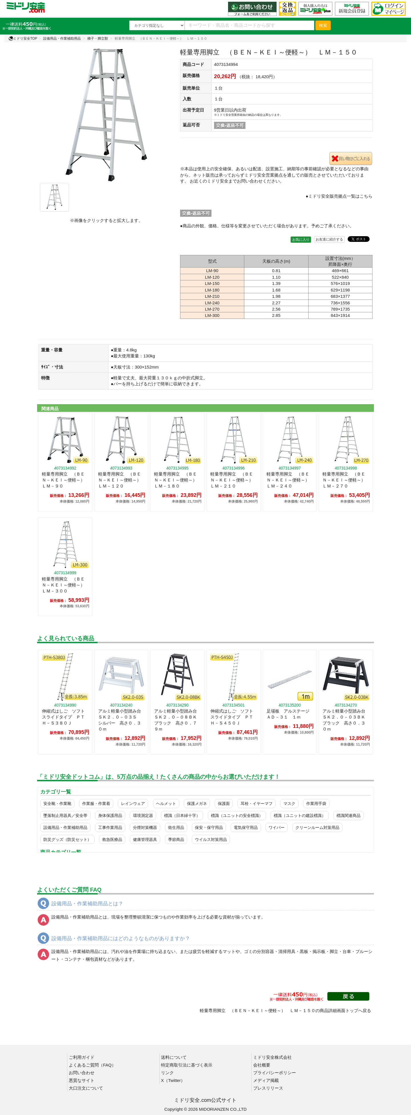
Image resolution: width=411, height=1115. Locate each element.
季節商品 (176, 839)
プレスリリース (268, 1088)
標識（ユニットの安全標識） (237, 815)
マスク (289, 803)
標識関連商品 (348, 815)
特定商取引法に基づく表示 (186, 1065)
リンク (167, 1072)
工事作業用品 (110, 827)
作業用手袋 (316, 803)
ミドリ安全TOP (23, 39)
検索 (323, 25)
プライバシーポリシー (274, 1072)
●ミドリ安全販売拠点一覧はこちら (339, 196)
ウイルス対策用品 (211, 839)
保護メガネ (197, 803)
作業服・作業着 (96, 803)
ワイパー (277, 827)
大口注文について (86, 1088)
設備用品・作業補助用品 (62, 39)
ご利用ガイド (81, 1057)
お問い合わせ (81, 1072)
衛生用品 (176, 827)
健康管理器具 (145, 839)
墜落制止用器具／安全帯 (65, 815)
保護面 (224, 803)
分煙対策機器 (145, 827)
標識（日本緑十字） (182, 815)
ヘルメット (166, 803)
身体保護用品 (110, 815)
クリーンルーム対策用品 (317, 827)
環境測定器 (143, 815)
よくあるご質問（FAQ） (92, 1065)
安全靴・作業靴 (57, 803)
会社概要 (261, 1065)
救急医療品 (112, 839)
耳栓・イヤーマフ (257, 803)
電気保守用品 (246, 827)
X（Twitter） (173, 1080)
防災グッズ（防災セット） (67, 839)
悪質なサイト (81, 1080)
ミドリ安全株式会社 (272, 1057)
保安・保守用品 (209, 827)
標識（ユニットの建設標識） (300, 815)
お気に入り (300, 240)
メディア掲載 (266, 1080)
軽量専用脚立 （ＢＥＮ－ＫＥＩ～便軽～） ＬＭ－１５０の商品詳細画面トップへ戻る (285, 1010)
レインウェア (133, 803)
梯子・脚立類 (97, 39)
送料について (174, 1057)
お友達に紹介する (329, 239)
